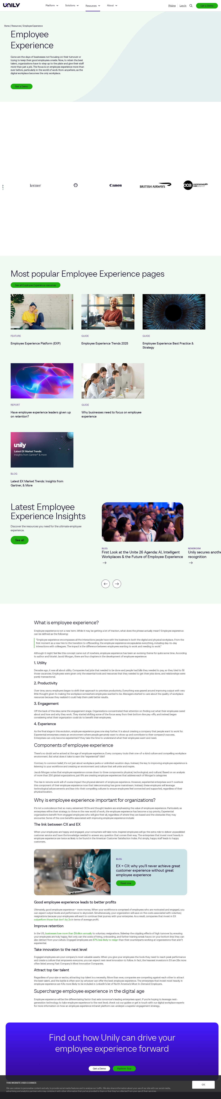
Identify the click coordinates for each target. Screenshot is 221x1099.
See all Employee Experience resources (35, 285)
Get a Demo (206, 5)
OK (203, 1084)
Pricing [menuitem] (172, 5)
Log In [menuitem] (183, 5)
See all (19, 540)
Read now (125, 883)
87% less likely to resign (105, 939)
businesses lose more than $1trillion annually (68, 933)
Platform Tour (124, 1068)
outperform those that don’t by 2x (52, 919)
